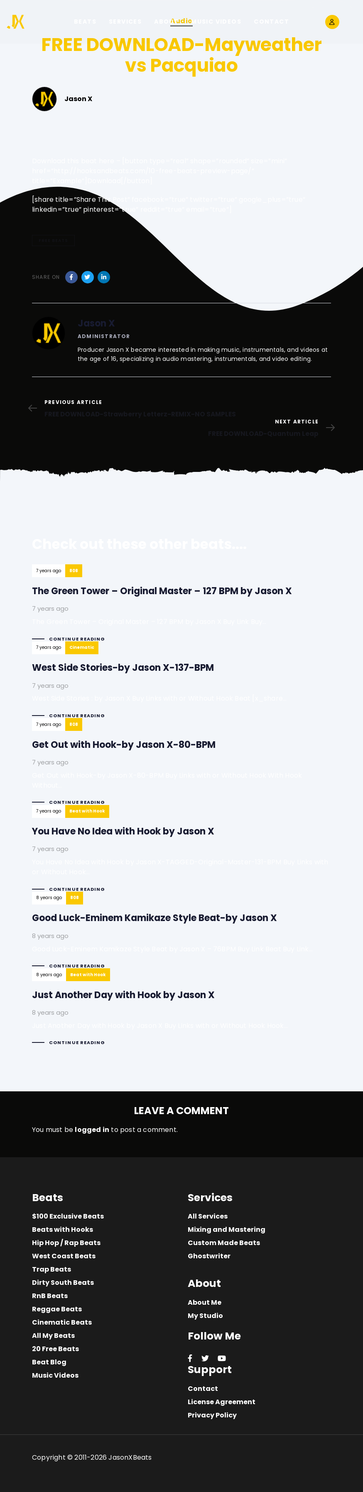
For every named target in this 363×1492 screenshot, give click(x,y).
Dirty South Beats (63, 1282)
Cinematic (81, 647)
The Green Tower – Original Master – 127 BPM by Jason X (181, 610)
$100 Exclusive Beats (68, 1216)
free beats (53, 240)
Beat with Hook (87, 811)
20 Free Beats (55, 1349)
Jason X (96, 323)
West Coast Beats (64, 1256)
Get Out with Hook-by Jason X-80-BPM (181, 769)
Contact (203, 1388)
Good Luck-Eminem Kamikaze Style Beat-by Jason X (181, 937)
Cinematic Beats (62, 1322)
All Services (208, 1216)
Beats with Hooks (62, 1229)
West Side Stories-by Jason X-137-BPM (181, 687)
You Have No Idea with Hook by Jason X (181, 856)
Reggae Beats (57, 1309)
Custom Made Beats (224, 1243)
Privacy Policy (212, 1415)
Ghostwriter (209, 1256)
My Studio (205, 1315)
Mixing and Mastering (226, 1229)
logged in (92, 1129)
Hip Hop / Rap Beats (66, 1243)
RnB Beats (50, 1296)
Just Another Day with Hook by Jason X (181, 1014)
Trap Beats (51, 1269)
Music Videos (55, 1375)
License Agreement (221, 1402)
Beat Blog (49, 1362)
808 (73, 571)
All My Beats (53, 1335)
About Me (204, 1302)
